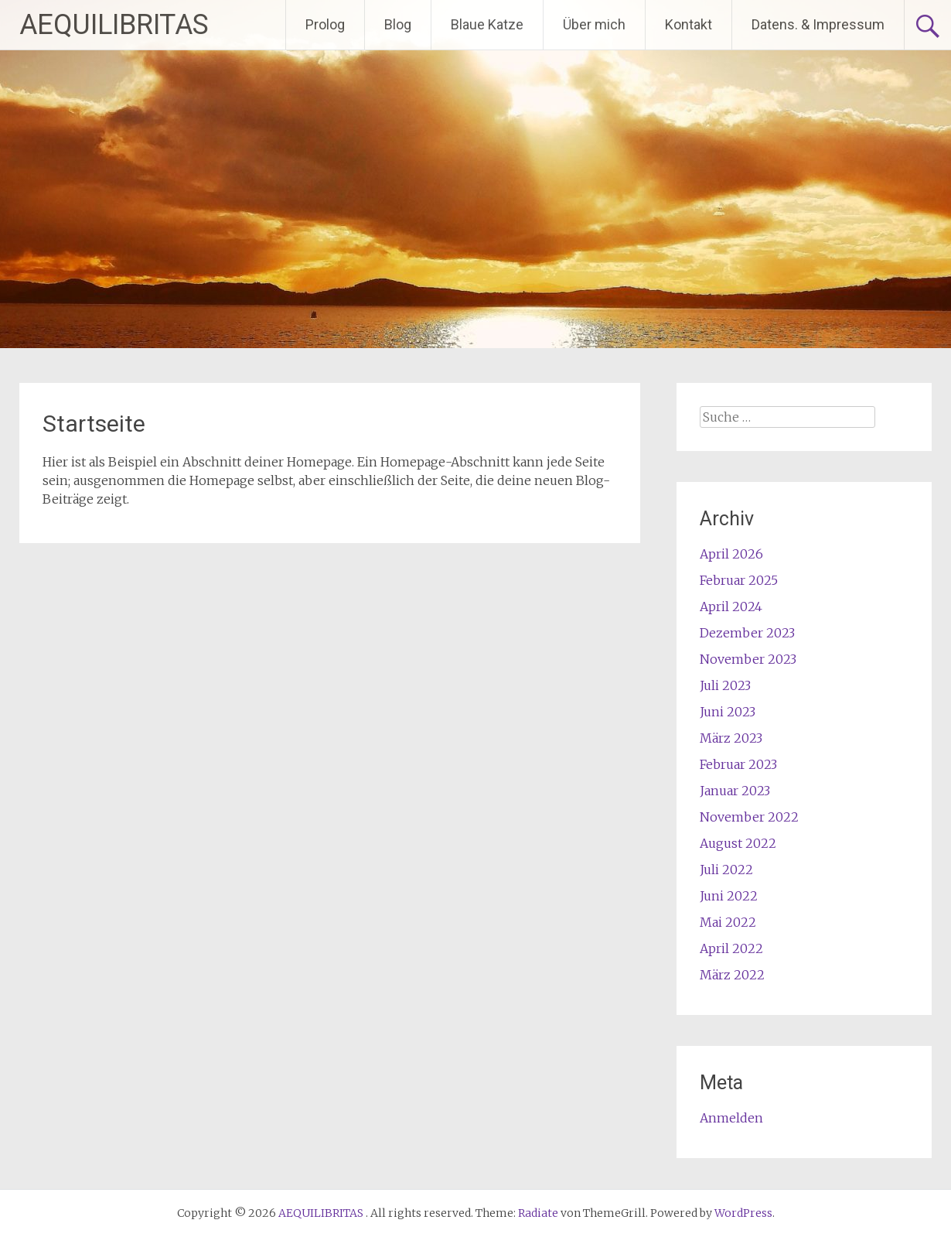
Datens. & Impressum (818, 24)
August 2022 (738, 843)
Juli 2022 (726, 869)
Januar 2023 (735, 790)
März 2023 (731, 738)
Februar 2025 (739, 580)
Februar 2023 (738, 764)
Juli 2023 (725, 685)
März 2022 (732, 974)
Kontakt (688, 24)
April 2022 (731, 948)
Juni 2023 (727, 711)
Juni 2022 (729, 896)
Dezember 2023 (747, 633)
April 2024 (731, 606)
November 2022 (749, 817)
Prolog (325, 24)
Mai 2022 (728, 922)
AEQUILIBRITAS (114, 25)
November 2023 (748, 659)
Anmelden (731, 1118)
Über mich (594, 24)
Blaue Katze (487, 24)
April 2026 (731, 554)
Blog (397, 24)
